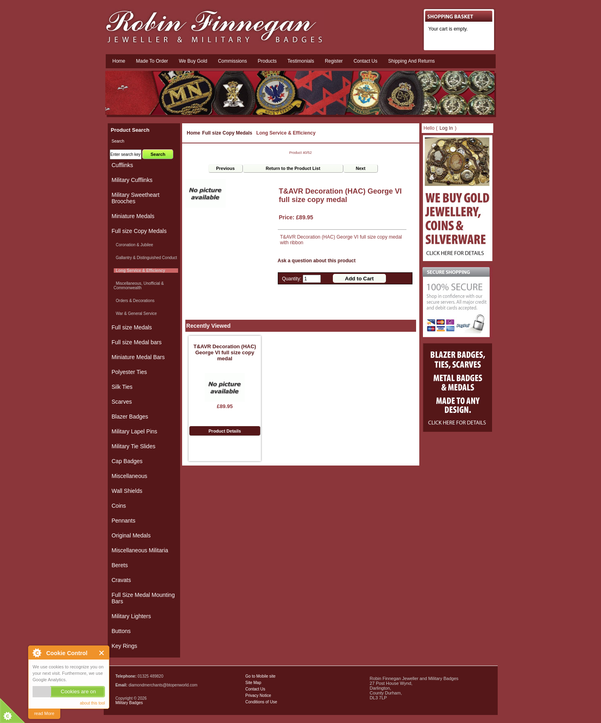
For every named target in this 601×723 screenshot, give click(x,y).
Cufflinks (122, 165)
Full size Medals (132, 327)
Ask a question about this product (317, 260)
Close (102, 653)
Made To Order (152, 61)
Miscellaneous (130, 476)
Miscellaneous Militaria (140, 550)
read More (44, 713)
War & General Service (135, 313)
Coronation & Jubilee (133, 245)
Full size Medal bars (137, 342)
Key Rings (124, 646)
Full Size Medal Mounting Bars (143, 598)
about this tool (92, 703)
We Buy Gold (193, 61)
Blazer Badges (130, 416)
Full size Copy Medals (227, 133)
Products (267, 61)
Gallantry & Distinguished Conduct (145, 257)
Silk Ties (122, 387)
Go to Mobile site (260, 676)
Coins (119, 505)
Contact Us (255, 689)
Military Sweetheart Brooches (136, 198)
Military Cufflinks (132, 180)
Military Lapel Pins (135, 431)
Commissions (232, 61)
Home (119, 61)
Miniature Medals (133, 216)
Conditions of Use (261, 702)
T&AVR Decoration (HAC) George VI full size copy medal (224, 352)
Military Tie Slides (134, 446)
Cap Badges (127, 461)
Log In (446, 128)
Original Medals (131, 535)
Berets (120, 565)
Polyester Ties (129, 372)
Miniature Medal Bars (138, 357)
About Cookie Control (37, 653)
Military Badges (129, 703)
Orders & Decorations (134, 300)
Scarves (122, 401)
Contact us (365, 61)
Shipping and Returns (411, 61)
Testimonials (300, 61)
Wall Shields (127, 491)
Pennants (123, 520)
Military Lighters (131, 616)
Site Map (253, 682)
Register (334, 61)
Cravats (121, 580)
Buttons (121, 631)
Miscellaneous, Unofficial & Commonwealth (139, 285)
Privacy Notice (258, 695)
